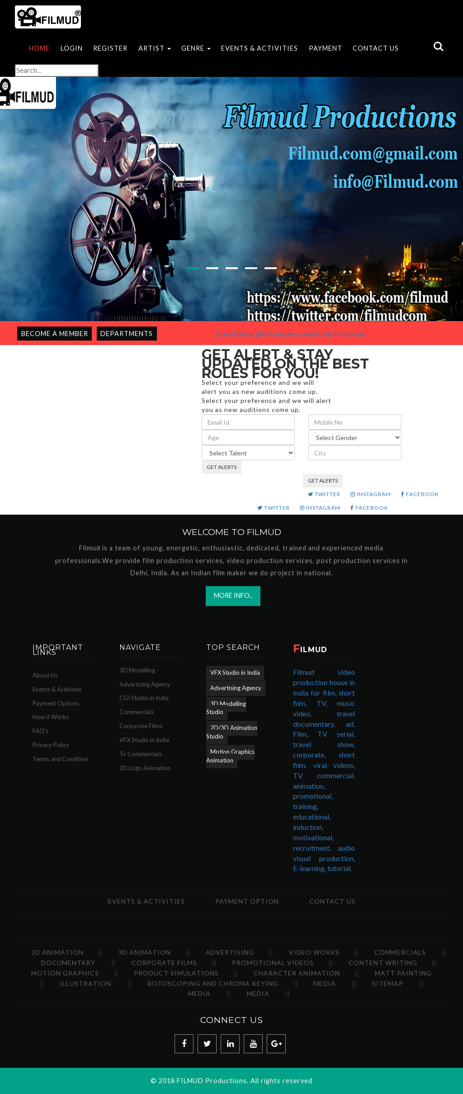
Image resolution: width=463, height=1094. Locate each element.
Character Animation (297, 973)
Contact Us (376, 48)
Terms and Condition (60, 758)
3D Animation (144, 952)
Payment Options (56, 703)
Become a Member (54, 333)
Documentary (68, 962)
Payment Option (247, 901)
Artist (154, 48)
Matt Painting (403, 973)
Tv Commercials (140, 754)
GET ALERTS (221, 467)
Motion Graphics (65, 973)
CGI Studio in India (144, 697)
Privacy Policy (51, 744)
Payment (325, 48)
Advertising (230, 952)
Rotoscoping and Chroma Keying (213, 983)
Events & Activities (57, 689)
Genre (196, 48)
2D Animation (57, 952)
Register (110, 48)
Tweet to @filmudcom (331, 333)
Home (39, 48)
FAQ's (40, 730)
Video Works (314, 952)
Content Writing (383, 962)
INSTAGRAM (370, 494)
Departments (126, 333)
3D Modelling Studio (226, 708)
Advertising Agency (144, 684)
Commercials (136, 711)
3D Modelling (137, 670)
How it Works (51, 716)
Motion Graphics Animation (230, 756)
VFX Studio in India (144, 740)
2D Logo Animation (144, 768)
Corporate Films (140, 725)
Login (72, 48)
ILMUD (310, 649)
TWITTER (324, 494)
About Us (45, 675)
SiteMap (387, 983)
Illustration (85, 983)
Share (223, 333)
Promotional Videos (273, 962)
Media (324, 983)
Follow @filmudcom (264, 333)
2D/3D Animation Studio (231, 732)
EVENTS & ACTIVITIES (259, 48)
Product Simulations (176, 973)
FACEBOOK (420, 494)
